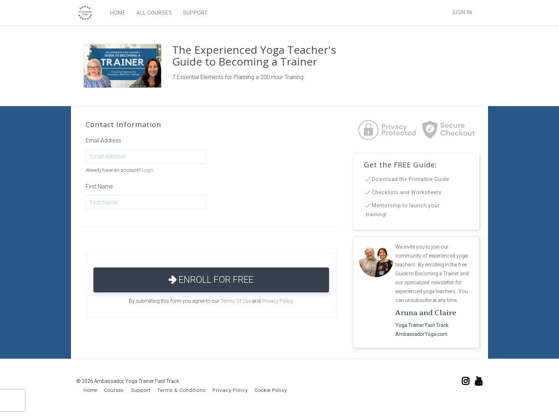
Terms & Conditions (181, 390)
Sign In (462, 12)
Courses (114, 390)
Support (140, 390)
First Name (99, 186)
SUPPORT (195, 13)
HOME (118, 13)
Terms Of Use (235, 301)
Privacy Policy (277, 301)
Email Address (103, 140)
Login (147, 170)
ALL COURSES (154, 13)
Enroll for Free (211, 279)
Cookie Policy (271, 390)
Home (90, 390)
